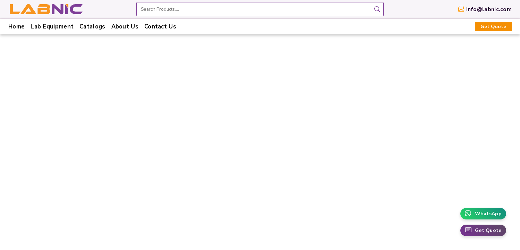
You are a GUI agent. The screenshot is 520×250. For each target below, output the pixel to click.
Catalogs (92, 27)
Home (16, 27)
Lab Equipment (52, 27)
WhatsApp (483, 213)
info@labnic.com (489, 9)
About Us (124, 27)
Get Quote (493, 26)
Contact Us (160, 27)
